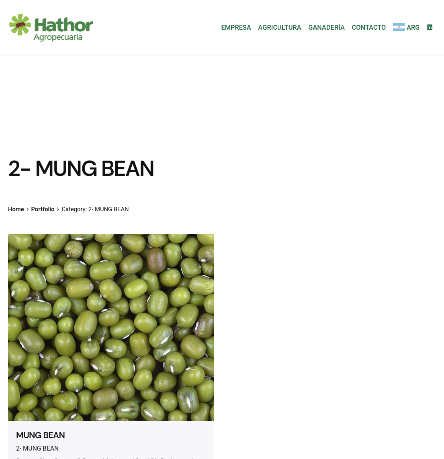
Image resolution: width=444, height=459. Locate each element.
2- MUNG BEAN (37, 448)
